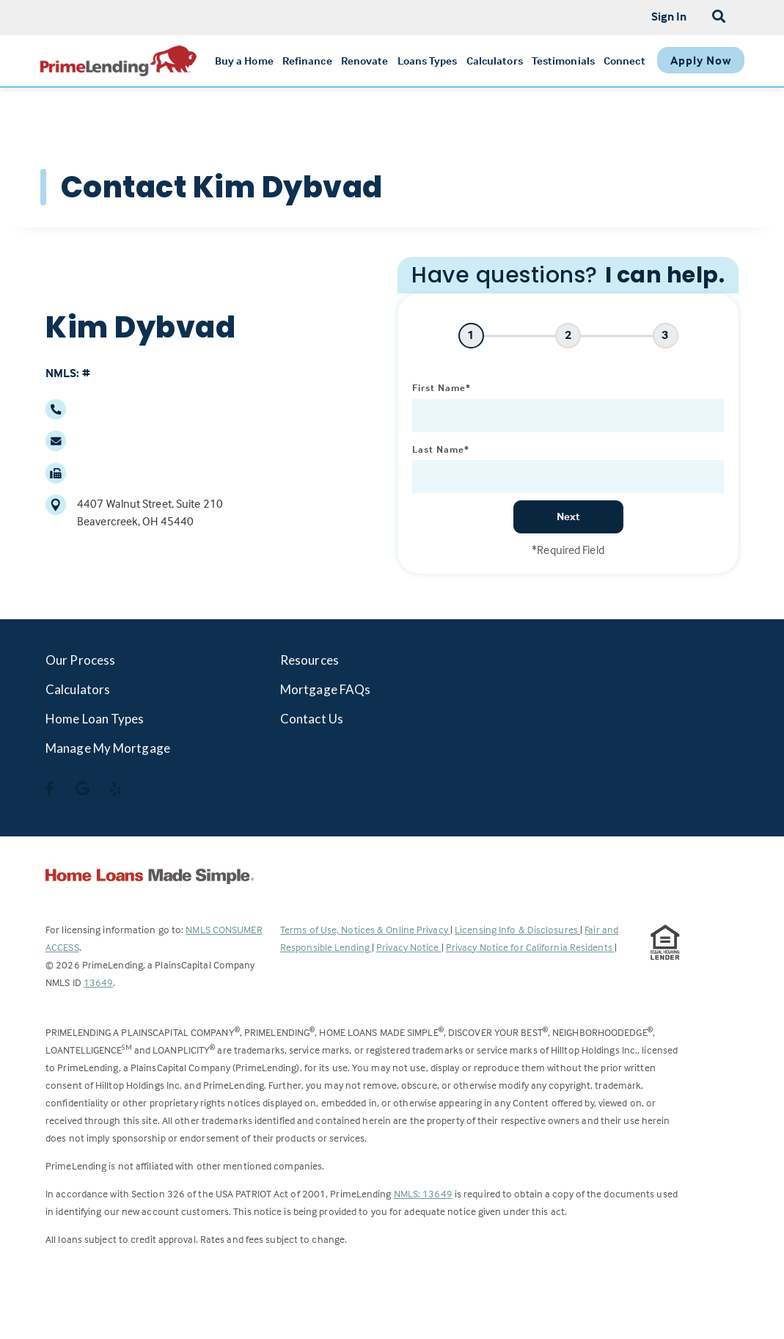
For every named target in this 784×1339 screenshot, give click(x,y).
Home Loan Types (94, 718)
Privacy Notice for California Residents (530, 947)
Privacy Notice (409, 947)
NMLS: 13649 (423, 1193)
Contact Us (311, 718)
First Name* (441, 387)
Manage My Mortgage (107, 748)
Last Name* (440, 449)
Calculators (77, 689)
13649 (99, 982)
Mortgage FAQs (325, 689)
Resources (309, 660)
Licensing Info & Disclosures (517, 929)
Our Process (80, 660)
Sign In (669, 16)
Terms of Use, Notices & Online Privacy (365, 929)
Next (568, 516)
